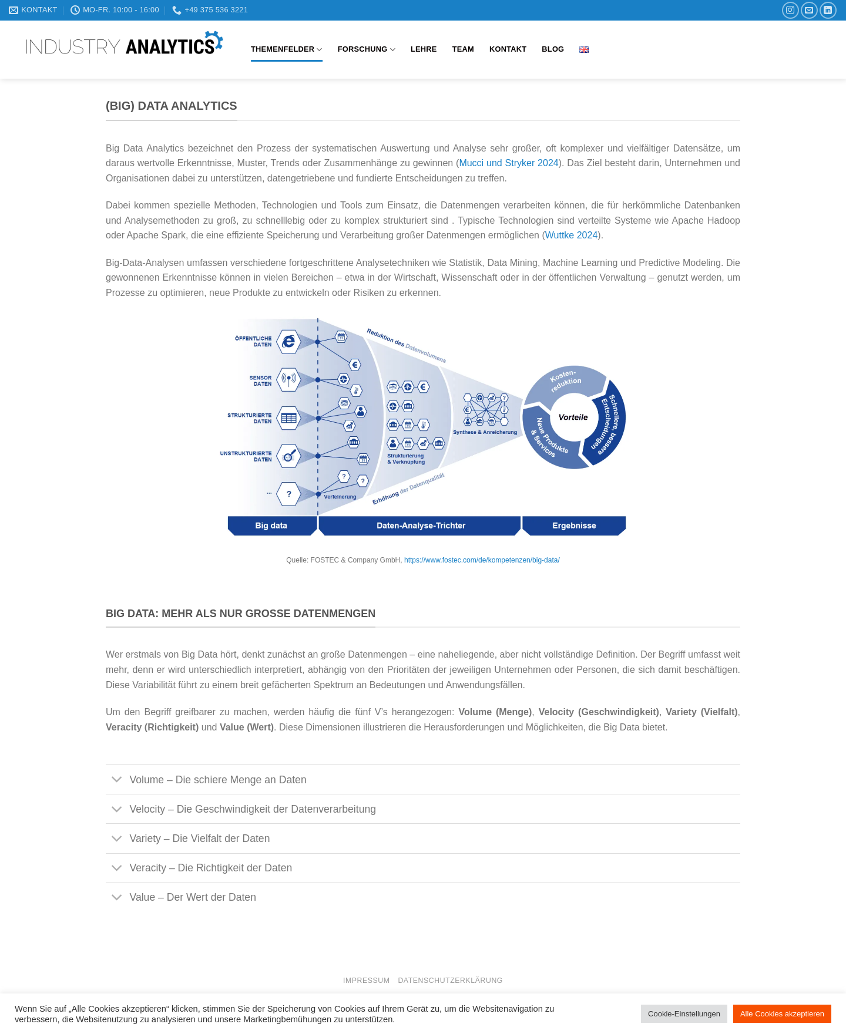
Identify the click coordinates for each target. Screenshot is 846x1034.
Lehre (424, 49)
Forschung (366, 49)
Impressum (366, 980)
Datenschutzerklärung (450, 980)
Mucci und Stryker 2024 (508, 163)
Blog (553, 49)
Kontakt (507, 49)
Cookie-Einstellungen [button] (684, 1013)
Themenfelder (287, 49)
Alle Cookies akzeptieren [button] (782, 1013)
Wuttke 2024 (571, 235)
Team (463, 49)
